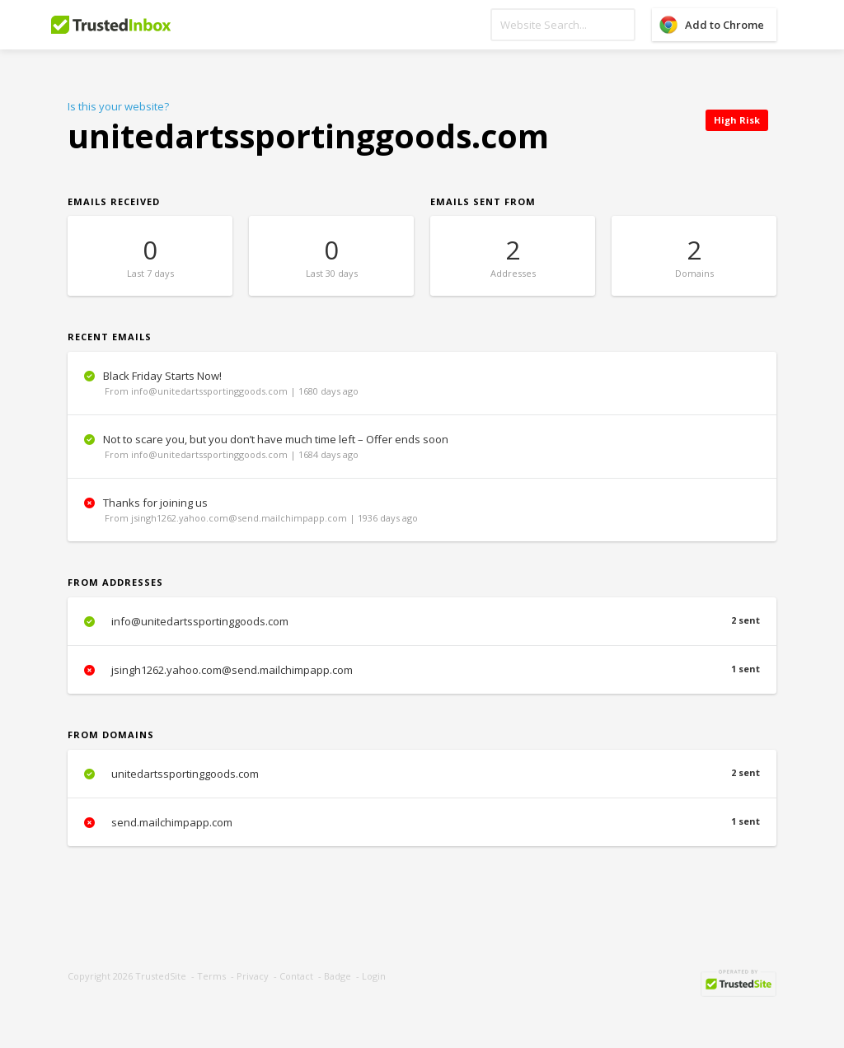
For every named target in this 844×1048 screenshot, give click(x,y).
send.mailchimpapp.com (422, 822)
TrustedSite (160, 976)
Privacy (253, 976)
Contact (296, 976)
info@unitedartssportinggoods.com (422, 621)
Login (374, 976)
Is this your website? (118, 106)
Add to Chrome (724, 24)
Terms (211, 976)
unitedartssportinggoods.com (422, 773)
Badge (337, 976)
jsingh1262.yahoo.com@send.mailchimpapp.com (422, 669)
